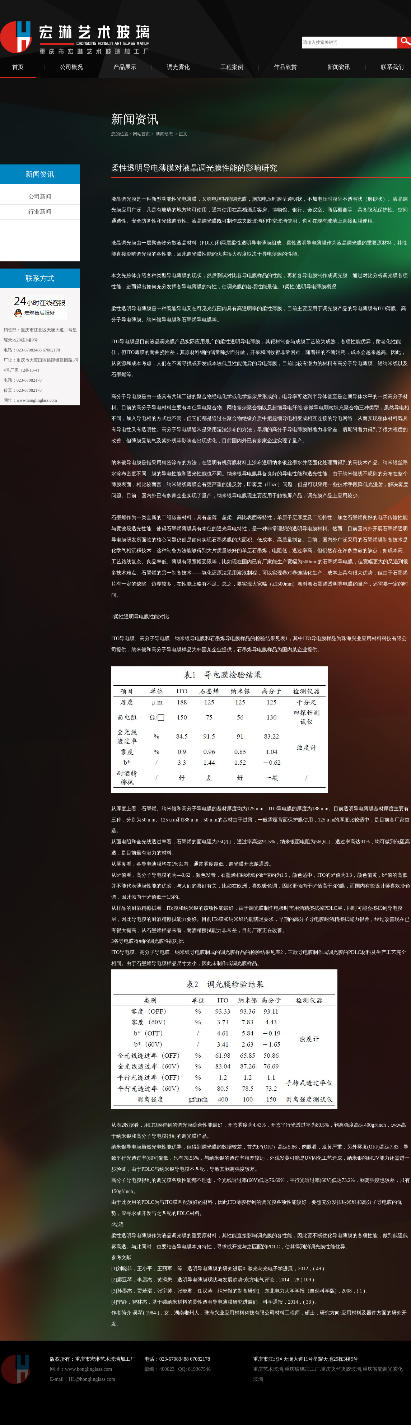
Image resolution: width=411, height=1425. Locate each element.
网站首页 (141, 133)
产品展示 (124, 67)
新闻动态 (164, 133)
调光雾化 (178, 67)
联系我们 (392, 67)
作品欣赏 (285, 67)
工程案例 (231, 67)
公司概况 (71, 67)
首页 (18, 67)
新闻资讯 (338, 67)
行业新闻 (39, 212)
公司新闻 (39, 197)
